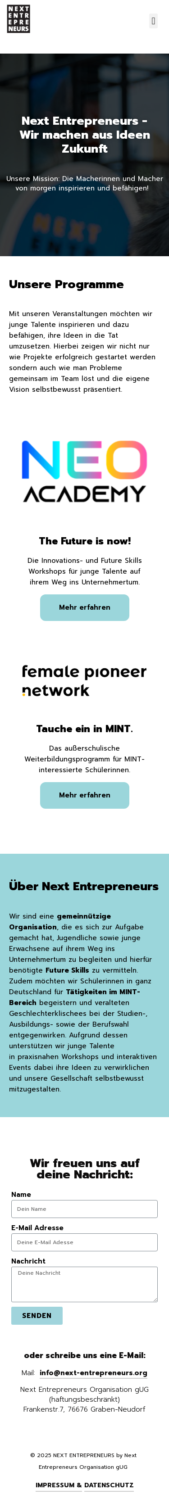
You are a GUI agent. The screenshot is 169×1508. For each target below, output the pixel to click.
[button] (153, 21)
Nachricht (28, 1261)
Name (21, 1195)
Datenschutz (109, 1485)
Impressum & (59, 1485)
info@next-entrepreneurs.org (93, 1373)
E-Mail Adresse (37, 1228)
